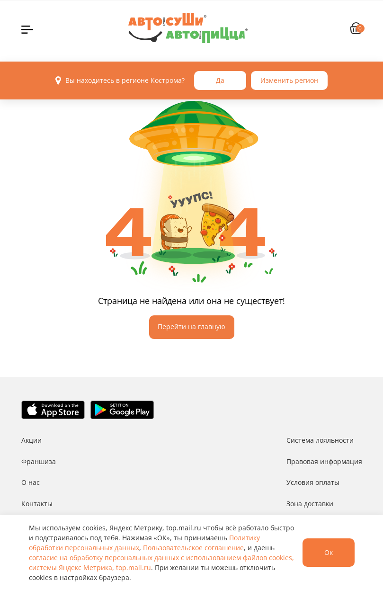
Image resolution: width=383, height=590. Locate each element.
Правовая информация (324, 461)
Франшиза (38, 461)
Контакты (37, 503)
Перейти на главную (191, 326)
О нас (30, 482)
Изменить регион (289, 80)
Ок (328, 552)
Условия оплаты (312, 482)
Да (220, 80)
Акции (31, 440)
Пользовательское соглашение (193, 547)
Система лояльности (320, 440)
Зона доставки (309, 503)
